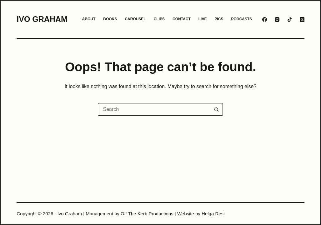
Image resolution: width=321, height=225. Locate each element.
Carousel (135, 19)
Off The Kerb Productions (147, 213)
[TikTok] (289, 19)
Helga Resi (213, 213)
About (89, 19)
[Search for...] (154, 109)
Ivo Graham (42, 19)
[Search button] (216, 109)
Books (110, 19)
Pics (218, 19)
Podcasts (241, 19)
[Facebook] (264, 19)
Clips (159, 19)
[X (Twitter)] (302, 19)
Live (202, 19)
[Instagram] (277, 19)
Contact (182, 19)
